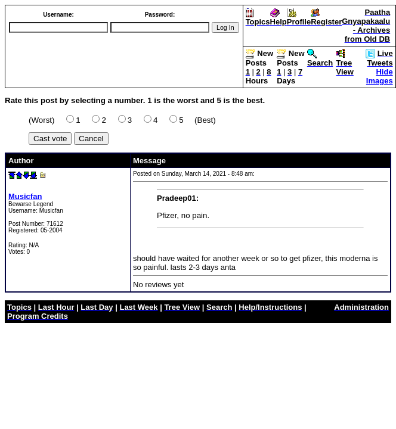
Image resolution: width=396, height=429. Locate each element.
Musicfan (25, 196)
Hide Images (379, 76)
